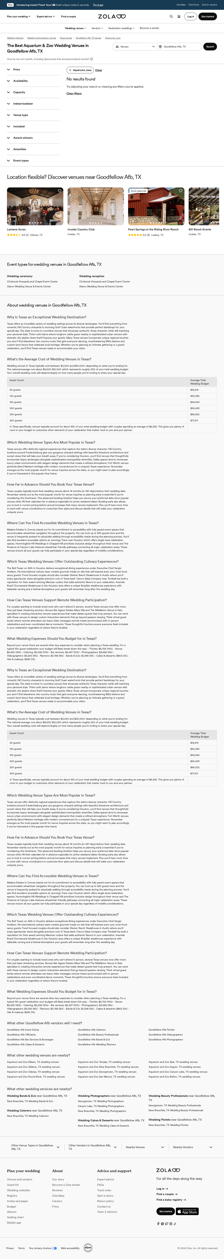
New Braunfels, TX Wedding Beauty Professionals (176, 1110)
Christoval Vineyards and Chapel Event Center (32, 281)
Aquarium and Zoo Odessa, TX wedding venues (33, 1071)
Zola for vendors (209, 5)
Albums (11, 1211)
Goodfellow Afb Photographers (166, 1039)
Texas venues (66, 38)
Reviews (57, 1190)
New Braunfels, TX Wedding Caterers (27, 1115)
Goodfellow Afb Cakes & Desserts (25, 1044)
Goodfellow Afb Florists (161, 1029)
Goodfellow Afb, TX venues (88, 38)
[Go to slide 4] (38, 223)
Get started (165, 1211)
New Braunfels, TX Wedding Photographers (102, 1111)
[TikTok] (175, 1224)
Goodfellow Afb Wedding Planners (97, 1044)
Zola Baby (181, 5)
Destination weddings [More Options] (121, 28)
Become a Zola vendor (66, 1184)
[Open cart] (179, 16)
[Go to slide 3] (35, 223)
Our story (58, 1179)
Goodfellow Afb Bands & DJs (94, 1039)
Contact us (104, 1206)
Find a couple (68, 16)
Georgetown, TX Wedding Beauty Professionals (175, 1105)
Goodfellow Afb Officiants (21, 1034)
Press (55, 1206)
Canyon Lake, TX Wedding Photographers (101, 1106)
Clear (98, 70)
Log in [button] (190, 16)
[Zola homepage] (112, 16)
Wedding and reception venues (41, 38)
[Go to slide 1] (29, 223)
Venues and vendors (19, 1179)
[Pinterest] (162, 1224)
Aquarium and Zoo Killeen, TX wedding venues (33, 1062)
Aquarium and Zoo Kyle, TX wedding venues (173, 1062)
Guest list (13, 1184)
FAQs (100, 1184)
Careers (57, 1201)
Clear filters (74, 93)
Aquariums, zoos (112, 38)
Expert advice (46, 16)
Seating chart (15, 1217)
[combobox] (180, 46)
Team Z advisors (107, 1211)
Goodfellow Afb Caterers (92, 1029)
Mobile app (14, 1222)
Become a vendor (149, 28)
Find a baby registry (171, 1199)
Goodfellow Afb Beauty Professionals (98, 1034)
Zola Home (194, 5)
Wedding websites (18, 1190)
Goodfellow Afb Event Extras (23, 1029)
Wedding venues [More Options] (75, 28)
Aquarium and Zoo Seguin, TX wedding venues (175, 1066)
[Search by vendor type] (135, 46)
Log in (162, 1188)
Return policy (105, 1201)
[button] (153, 46)
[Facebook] (158, 1224)
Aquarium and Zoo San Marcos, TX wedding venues (106, 1076)
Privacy (10, 1248)
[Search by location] (180, 46)
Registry (12, 1195)
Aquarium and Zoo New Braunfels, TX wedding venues (108, 1066)
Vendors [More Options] (97, 28)
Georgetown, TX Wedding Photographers (101, 1101)
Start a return (105, 1195)
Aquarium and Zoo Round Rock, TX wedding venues (36, 1076)
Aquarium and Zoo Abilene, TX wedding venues (33, 1066)
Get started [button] (207, 16)
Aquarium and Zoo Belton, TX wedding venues (174, 1076)
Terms (21, 1248)
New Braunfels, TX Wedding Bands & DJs (30, 1101)
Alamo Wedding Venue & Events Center (29, 286)
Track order (104, 1190)
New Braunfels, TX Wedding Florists (168, 1125)
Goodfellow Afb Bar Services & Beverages (30, 1039)
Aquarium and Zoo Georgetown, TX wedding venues (107, 1071)
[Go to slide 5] (40, 223)
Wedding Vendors (15, 38)
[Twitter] (166, 1224)
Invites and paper (17, 1201)
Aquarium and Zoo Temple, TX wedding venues (104, 1062)
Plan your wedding (19, 16)
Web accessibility (70, 1248)
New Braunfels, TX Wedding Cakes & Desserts (103, 1125)
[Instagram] (171, 1224)
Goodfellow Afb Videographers (166, 1034)
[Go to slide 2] (32, 223)
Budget (11, 1206)
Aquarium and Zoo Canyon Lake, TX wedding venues (178, 1071)
